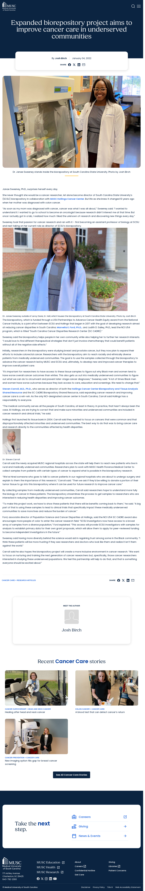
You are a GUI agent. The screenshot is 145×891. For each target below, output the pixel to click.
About (78, 862)
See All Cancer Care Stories (71, 774)
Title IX (110, 887)
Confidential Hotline (85, 870)
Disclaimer (85, 887)
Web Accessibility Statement (128, 887)
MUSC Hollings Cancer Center (67, 198)
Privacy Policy (99, 887)
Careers (80, 866)
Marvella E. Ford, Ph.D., (69, 327)
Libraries (114, 866)
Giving (112, 862)
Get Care (79, 874)
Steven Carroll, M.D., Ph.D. (16, 388)
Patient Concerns (117, 870)
